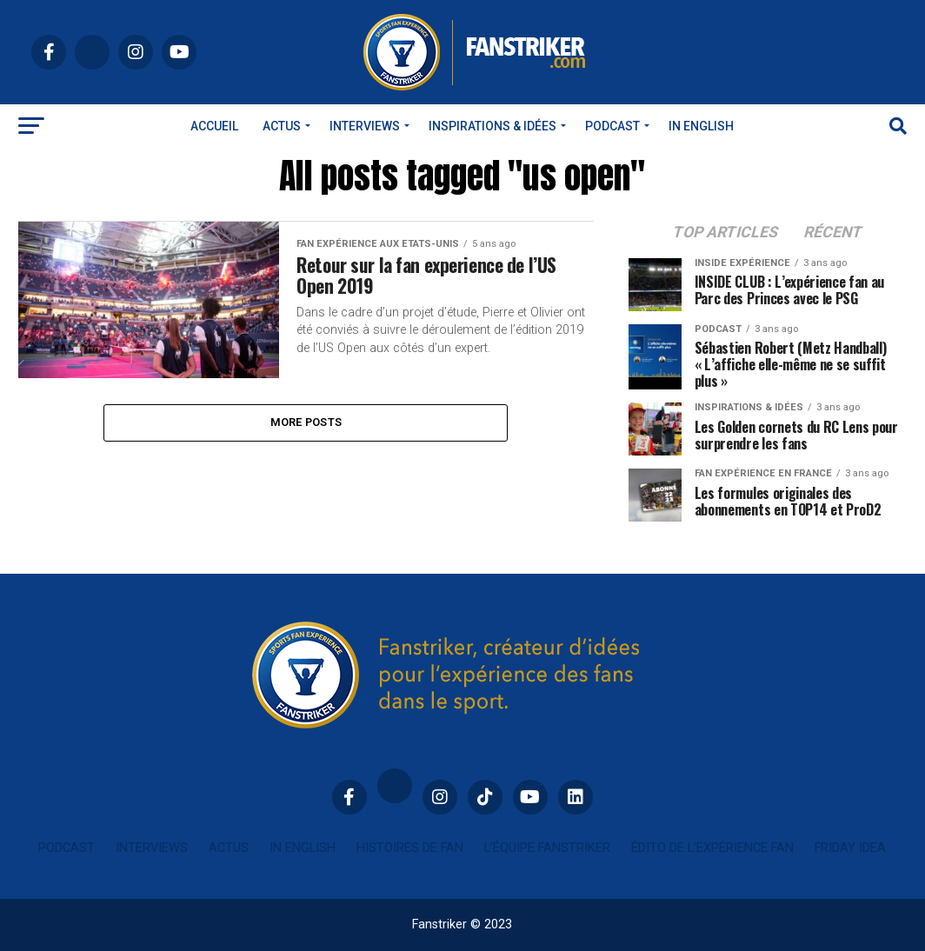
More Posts (306, 422)
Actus (282, 126)
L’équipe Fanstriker (547, 848)
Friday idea (850, 848)
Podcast (612, 126)
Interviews (364, 126)
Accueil (214, 126)
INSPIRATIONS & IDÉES (492, 126)
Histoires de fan (409, 848)
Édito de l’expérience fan (712, 848)
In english (701, 126)
